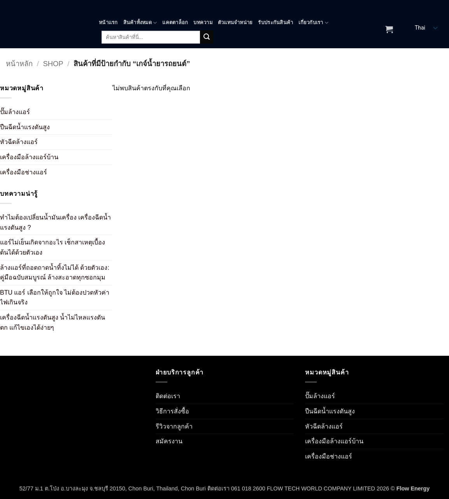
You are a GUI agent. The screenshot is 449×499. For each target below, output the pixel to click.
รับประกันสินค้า (275, 22)
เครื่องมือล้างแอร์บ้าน (29, 157)
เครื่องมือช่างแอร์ (23, 172)
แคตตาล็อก (175, 22)
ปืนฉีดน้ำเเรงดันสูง (25, 127)
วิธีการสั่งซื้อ (172, 411)
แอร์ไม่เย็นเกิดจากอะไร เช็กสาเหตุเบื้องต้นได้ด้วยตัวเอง (52, 247)
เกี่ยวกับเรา (313, 22)
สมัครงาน (169, 441)
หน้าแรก (108, 22)
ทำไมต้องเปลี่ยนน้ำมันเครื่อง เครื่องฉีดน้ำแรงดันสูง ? (55, 222)
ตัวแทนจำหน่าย (235, 22)
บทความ (202, 22)
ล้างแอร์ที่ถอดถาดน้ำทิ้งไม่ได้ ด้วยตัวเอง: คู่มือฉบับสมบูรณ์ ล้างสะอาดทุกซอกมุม (54, 272)
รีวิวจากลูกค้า (174, 426)
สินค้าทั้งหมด (140, 22)
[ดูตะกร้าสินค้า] (389, 29)
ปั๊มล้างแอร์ (15, 112)
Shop (53, 64)
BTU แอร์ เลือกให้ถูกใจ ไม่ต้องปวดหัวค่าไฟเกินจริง (54, 297)
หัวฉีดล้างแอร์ (19, 142)
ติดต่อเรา (168, 396)
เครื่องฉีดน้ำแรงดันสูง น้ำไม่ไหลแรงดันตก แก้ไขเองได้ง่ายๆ (52, 322)
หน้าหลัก (19, 64)
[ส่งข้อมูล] (206, 37)
